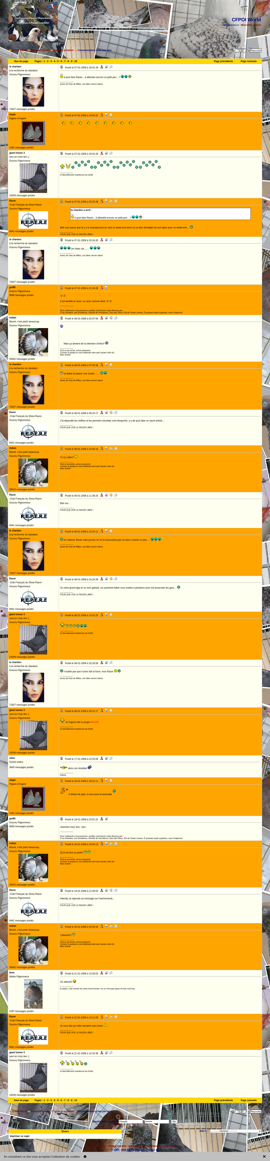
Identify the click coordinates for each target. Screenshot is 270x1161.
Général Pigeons (40, 50)
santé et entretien (63, 50)
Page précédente (223, 61)
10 (75, 61)
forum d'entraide (117, 1146)
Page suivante (249, 61)
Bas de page (21, 61)
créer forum (99, 1146)
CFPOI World (19, 50)
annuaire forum (136, 1146)
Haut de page (21, 1100)
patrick (257, 25)
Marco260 (246, 25)
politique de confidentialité (163, 1146)
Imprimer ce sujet (19, 1136)
